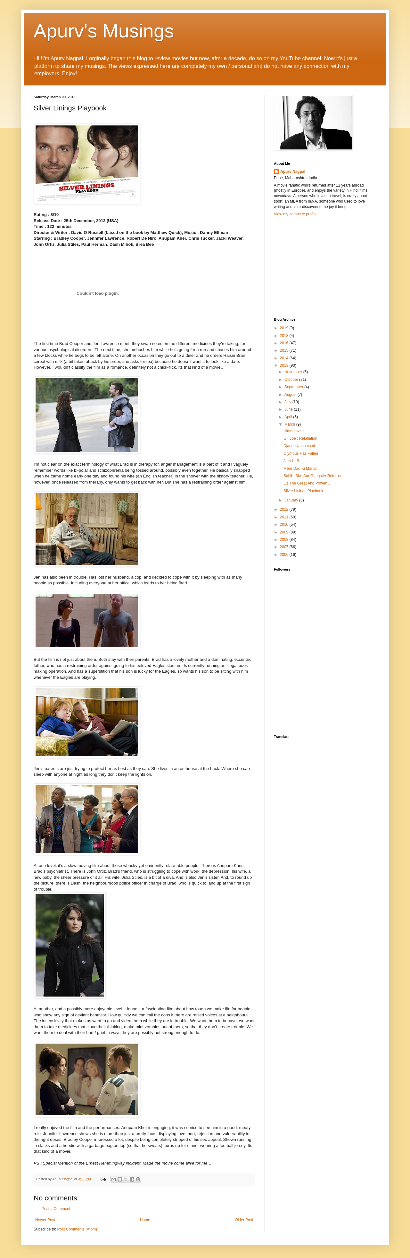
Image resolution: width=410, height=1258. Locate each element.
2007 (285, 547)
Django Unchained (299, 446)
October (291, 379)
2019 (285, 328)
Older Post (244, 1220)
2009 (285, 532)
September (294, 387)
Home (145, 1220)
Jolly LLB (291, 461)
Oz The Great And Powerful (307, 483)
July (288, 402)
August (291, 394)
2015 (285, 350)
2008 (285, 539)
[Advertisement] (322, 266)
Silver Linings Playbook (303, 491)
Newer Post (45, 1220)
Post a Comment (56, 1208)
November (293, 372)
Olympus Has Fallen (300, 453)
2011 (285, 517)
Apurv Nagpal (292, 171)
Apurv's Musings (104, 31)
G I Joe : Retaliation (300, 438)
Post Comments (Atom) (77, 1229)
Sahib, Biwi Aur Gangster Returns (312, 476)
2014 (285, 358)
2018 (285, 335)
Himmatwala (294, 431)
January (291, 500)
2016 (285, 343)
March (290, 424)
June (289, 409)
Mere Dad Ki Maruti (299, 468)
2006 (285, 554)
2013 (285, 365)
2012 (285, 509)
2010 (285, 524)
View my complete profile (295, 214)
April (288, 417)
